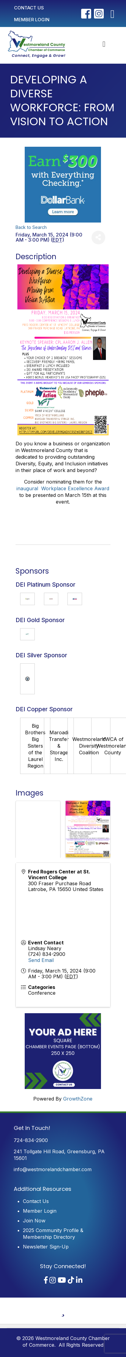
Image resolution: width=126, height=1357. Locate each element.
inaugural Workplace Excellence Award (62, 488)
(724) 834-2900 (46, 954)
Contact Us (36, 1201)
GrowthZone (77, 1099)
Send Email (41, 960)
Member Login (39, 1211)
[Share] (98, 237)
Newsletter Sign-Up (46, 1247)
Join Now (34, 1221)
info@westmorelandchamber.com (53, 1169)
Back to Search (31, 227)
